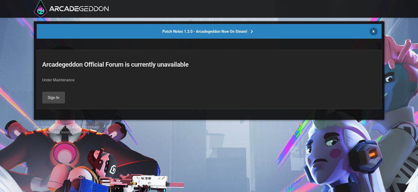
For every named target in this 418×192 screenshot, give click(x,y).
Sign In (53, 97)
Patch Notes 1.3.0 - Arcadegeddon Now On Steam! (204, 31)
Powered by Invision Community (67, 132)
